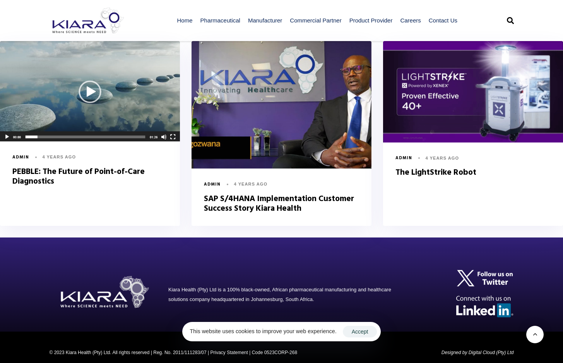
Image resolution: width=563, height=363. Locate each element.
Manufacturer (265, 20)
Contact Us (443, 20)
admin (20, 157)
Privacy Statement (229, 352)
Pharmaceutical (220, 20)
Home (185, 20)
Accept (360, 332)
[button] (510, 20)
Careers (410, 20)
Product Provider (371, 20)
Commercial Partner (315, 20)
